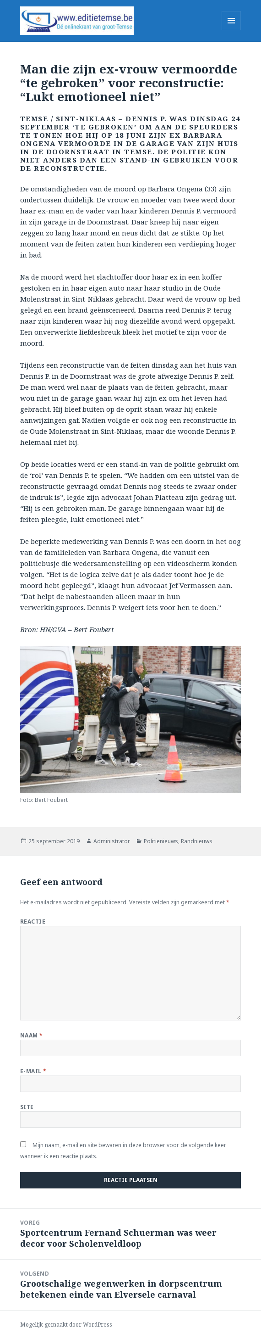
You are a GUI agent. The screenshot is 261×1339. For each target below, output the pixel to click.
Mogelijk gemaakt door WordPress (66, 1324)
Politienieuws (161, 841)
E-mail (33, 1071)
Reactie (32, 921)
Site (27, 1107)
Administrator (111, 841)
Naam (31, 1035)
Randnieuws (196, 841)
